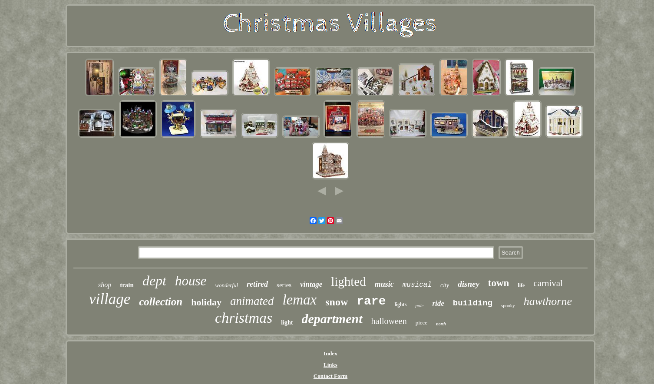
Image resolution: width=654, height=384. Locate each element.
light (287, 322)
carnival (548, 283)
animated (252, 301)
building (472, 303)
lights (400, 304)
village (109, 299)
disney (468, 283)
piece (421, 322)
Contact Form (330, 376)
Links (330, 364)
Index (330, 353)
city (444, 285)
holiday (206, 302)
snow (336, 302)
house (190, 280)
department (332, 318)
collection (160, 302)
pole (419, 305)
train (127, 284)
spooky (508, 305)
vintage (311, 284)
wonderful (226, 285)
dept (154, 280)
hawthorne (548, 301)
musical (417, 285)
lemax (299, 300)
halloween (389, 321)
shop (104, 284)
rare (371, 301)
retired (257, 284)
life (521, 285)
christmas (243, 318)
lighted (348, 281)
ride (438, 303)
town (498, 283)
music (384, 284)
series (284, 284)
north (441, 323)
